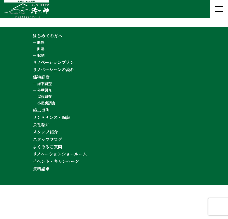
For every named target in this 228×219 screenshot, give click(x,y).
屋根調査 (44, 96)
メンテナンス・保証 (51, 117)
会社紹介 (41, 124)
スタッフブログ (47, 139)
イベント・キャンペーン (56, 161)
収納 (41, 55)
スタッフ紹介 (45, 132)
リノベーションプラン (53, 62)
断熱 (41, 42)
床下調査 (44, 83)
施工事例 (41, 110)
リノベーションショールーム (60, 154)
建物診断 (41, 77)
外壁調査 (44, 90)
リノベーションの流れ (53, 69)
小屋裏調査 (46, 103)
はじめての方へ (47, 36)
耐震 (41, 48)
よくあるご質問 (47, 146)
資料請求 (41, 169)
